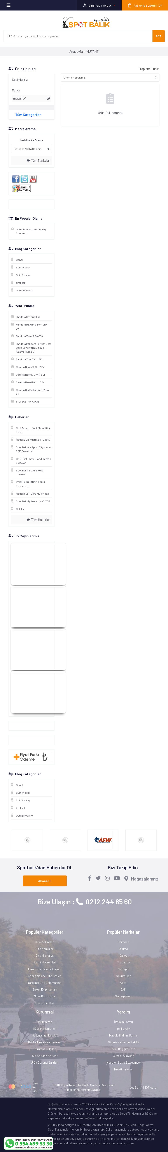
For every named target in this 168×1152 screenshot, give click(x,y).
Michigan (123, 969)
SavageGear (123, 996)
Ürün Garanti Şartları (44, 1062)
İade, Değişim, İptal (123, 1049)
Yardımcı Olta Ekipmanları (44, 982)
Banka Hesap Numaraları (44, 1042)
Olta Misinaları (44, 955)
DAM (123, 989)
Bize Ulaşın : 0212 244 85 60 (85, 901)
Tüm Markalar (38, 160)
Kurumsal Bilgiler (45, 1049)
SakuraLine (123, 976)
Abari (123, 982)
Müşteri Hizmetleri (44, 1028)
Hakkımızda (44, 1022)
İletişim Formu (123, 1022)
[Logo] (84, 22)
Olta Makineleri (44, 942)
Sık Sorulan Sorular (45, 1055)
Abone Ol (44, 881)
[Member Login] (99, 5)
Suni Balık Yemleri (44, 962)
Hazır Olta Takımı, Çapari (44, 969)
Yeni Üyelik (123, 1028)
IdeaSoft (135, 1087)
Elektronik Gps (44, 1003)
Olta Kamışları (44, 949)
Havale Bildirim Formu (123, 1035)
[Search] (77, 36)
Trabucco (123, 962)
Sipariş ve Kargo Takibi (123, 1042)
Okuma (123, 949)
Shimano (123, 942)
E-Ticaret (151, 1087)
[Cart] (145, 5)
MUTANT (92, 51)
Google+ (16, 726)
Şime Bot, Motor (44, 996)
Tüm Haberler (38, 520)
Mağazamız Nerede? (45, 1035)
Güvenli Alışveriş (123, 1055)
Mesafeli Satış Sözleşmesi (123, 1062)
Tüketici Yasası (123, 1069)
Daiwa (123, 955)
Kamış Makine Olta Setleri (44, 976)
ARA (158, 36)
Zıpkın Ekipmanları (45, 989)
